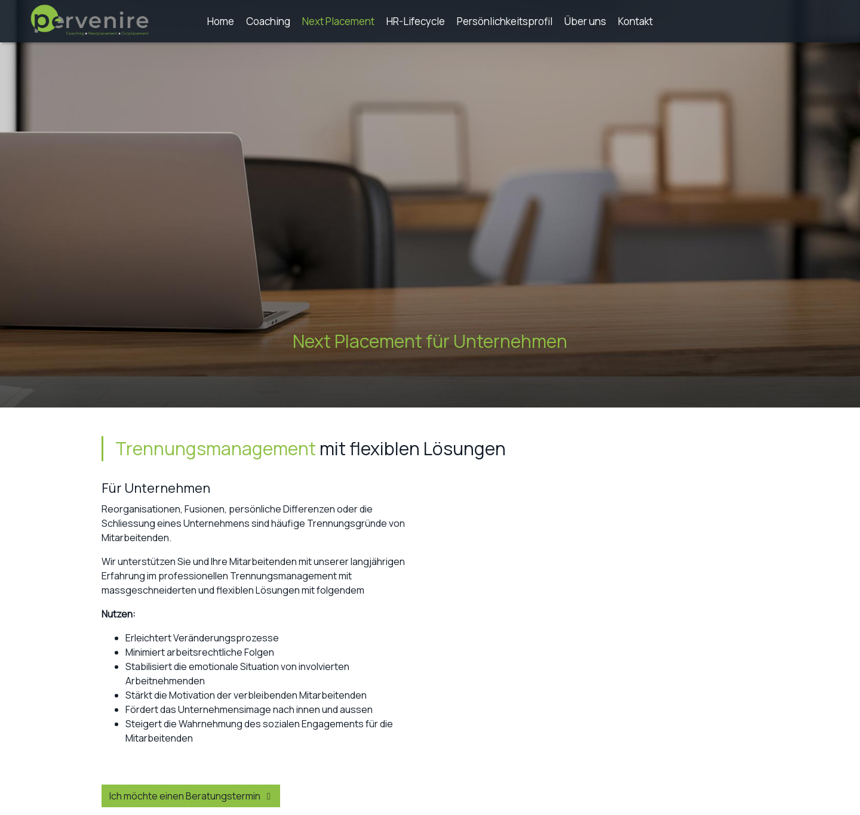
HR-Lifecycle (415, 21)
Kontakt (635, 21)
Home (220, 21)
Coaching (268, 21)
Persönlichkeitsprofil (504, 21)
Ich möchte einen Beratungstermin (192, 795)
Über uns (585, 21)
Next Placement (338, 21)
